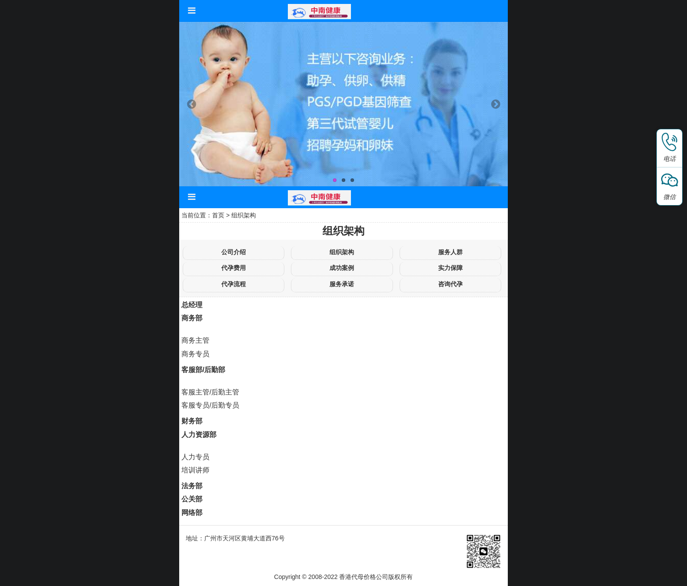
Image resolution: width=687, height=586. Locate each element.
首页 (218, 215)
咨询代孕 (450, 284)
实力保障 (450, 267)
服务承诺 (341, 284)
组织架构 (243, 215)
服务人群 (450, 252)
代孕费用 (233, 267)
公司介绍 (233, 252)
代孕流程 (233, 284)
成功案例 (341, 267)
